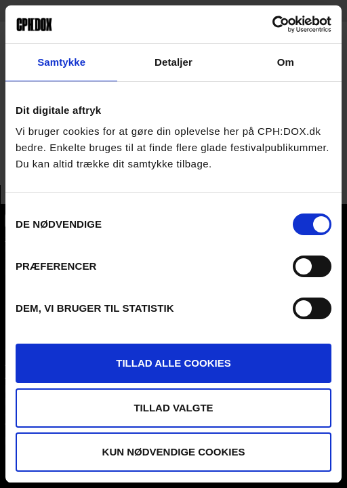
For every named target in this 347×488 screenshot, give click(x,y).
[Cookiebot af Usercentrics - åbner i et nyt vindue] (272, 24)
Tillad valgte (173, 407)
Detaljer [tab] (173, 62)
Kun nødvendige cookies (173, 452)
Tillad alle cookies (173, 363)
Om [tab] (285, 62)
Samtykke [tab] (61, 62)
